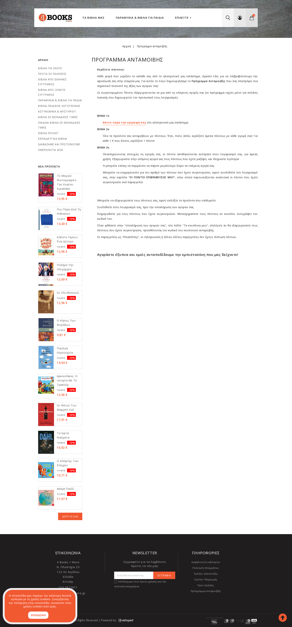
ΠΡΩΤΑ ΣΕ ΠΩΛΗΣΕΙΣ (52, 74)
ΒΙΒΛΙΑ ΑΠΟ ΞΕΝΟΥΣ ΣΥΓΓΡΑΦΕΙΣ (52, 92)
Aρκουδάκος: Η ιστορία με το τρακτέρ (67, 380)
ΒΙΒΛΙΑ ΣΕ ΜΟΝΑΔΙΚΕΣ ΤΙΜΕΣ (58, 117)
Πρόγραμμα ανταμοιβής (206, 591)
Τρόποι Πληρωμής (205, 579)
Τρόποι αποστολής (206, 573)
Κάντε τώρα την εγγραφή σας (124, 122)
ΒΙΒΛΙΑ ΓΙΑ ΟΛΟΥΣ (50, 68)
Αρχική (43, 60)
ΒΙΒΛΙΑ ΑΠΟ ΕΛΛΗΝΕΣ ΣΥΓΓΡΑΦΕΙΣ (52, 82)
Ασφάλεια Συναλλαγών (205, 562)
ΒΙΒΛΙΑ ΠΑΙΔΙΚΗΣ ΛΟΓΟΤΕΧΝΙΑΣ (59, 106)
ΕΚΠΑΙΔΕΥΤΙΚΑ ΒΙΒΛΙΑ (52, 138)
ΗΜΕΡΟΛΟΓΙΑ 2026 (50, 150)
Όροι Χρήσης (206, 585)
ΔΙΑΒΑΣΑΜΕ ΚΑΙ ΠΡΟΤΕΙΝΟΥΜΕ (59, 144)
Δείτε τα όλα (70, 516)
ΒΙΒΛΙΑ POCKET (48, 133)
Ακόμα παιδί (65, 488)
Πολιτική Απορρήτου (206, 568)
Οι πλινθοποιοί (68, 292)
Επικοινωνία (68, 552)
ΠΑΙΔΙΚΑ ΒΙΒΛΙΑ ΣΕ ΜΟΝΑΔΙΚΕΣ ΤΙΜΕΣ (59, 125)
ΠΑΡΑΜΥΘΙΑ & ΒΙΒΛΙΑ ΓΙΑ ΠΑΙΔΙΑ (60, 100)
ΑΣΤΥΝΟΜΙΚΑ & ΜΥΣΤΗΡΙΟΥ (57, 111)
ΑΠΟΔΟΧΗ (38, 615)
